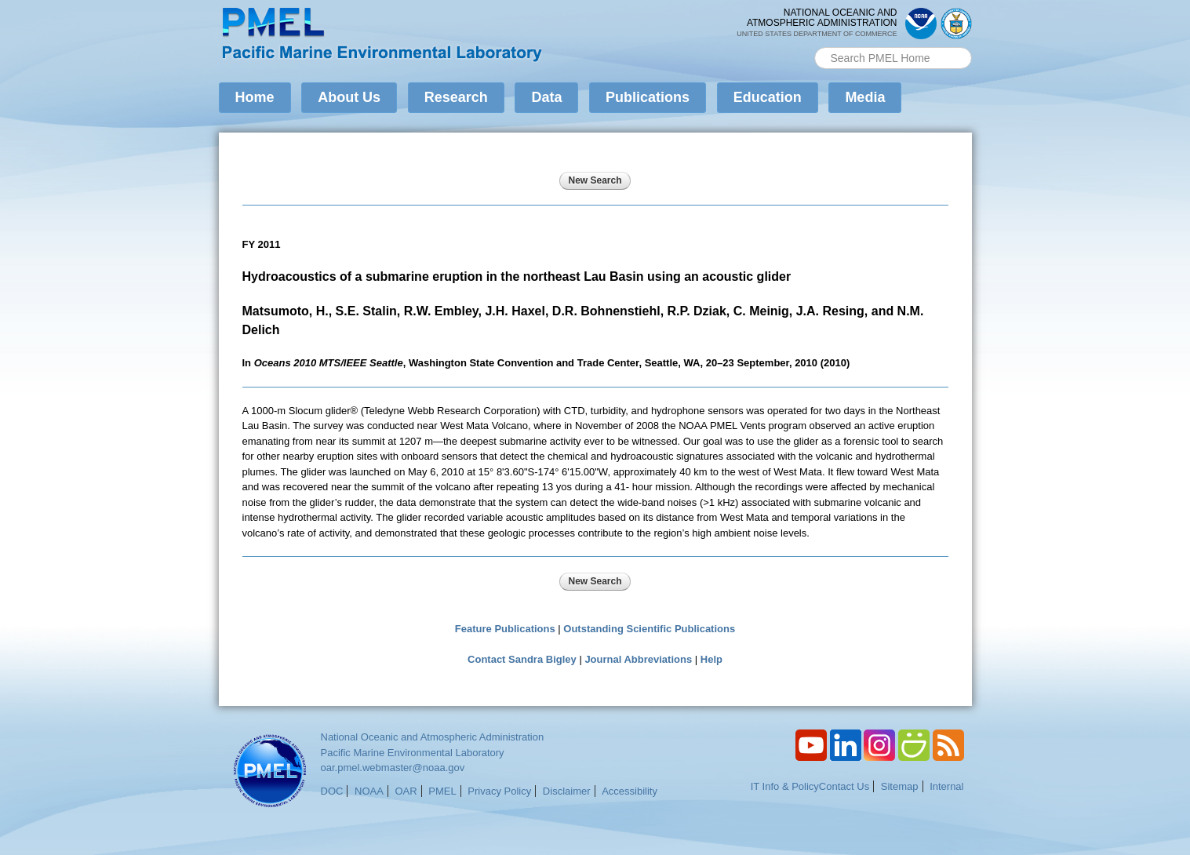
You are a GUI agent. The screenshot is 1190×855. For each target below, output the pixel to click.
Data (546, 97)
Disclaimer (567, 791)
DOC (332, 791)
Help (711, 659)
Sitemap (900, 786)
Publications (648, 97)
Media (865, 97)
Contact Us (844, 786)
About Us (349, 97)
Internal (946, 786)
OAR (406, 791)
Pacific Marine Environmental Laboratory (412, 753)
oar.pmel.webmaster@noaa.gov (393, 767)
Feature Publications (505, 629)
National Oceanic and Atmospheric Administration (432, 737)
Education (767, 97)
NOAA (369, 791)
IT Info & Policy (785, 786)
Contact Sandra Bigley (522, 659)
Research (456, 97)
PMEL (442, 791)
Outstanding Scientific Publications (649, 629)
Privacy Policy (499, 791)
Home (255, 97)
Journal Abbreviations (638, 659)
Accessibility (629, 791)
